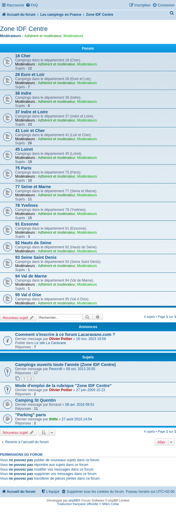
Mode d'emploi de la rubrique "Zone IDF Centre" (63, 385)
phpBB (73, 500)
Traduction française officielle (77, 504)
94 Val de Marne (31, 276)
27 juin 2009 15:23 (90, 390)
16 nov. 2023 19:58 (91, 339)
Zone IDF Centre (24, 28)
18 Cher (23, 55)
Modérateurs (73, 36)
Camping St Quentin (35, 400)
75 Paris (23, 168)
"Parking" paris (30, 414)
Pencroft (55, 369)
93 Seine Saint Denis (36, 257)
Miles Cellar (110, 504)
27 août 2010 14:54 (76, 419)
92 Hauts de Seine (33, 242)
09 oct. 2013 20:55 (80, 369)
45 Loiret (24, 149)
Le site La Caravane (50, 343)
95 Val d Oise (28, 294)
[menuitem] (32, 5)
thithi (53, 419)
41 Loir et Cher (30, 130)
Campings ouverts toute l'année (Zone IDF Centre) (65, 364)
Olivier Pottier (60, 339)
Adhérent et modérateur (42, 36)
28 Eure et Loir (30, 74)
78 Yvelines (26, 205)
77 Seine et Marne (33, 186)
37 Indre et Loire (31, 112)
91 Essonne (27, 224)
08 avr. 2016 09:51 (79, 405)
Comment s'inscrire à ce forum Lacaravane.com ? (65, 334)
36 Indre (23, 93)
